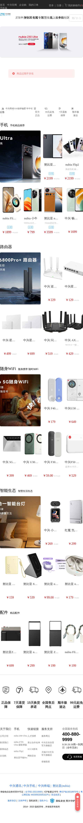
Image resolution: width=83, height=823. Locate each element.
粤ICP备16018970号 (68, 792)
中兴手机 (29, 785)
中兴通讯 (15, 785)
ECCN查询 (32, 749)
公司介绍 (4, 736)
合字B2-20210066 (33, 792)
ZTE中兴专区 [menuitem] (19, 17)
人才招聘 (32, 736)
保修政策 (46, 761)
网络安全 (32, 756)
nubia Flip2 (18, 751)
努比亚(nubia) (61, 785)
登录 (51, 5)
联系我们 (4, 742)
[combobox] (76, 18)
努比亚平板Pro (20, 757)
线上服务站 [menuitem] (53, 17)
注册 (59, 5)
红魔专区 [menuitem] (36, 17)
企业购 (22, 5)
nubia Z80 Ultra (20, 736)
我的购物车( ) (73, 5)
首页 (2, 5)
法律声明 (22, 800)
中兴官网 (12, 5)
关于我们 (5, 728)
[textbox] (76, 18)
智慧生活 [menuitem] (44, 17)
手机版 (3, 8)
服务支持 (47, 728)
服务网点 (46, 736)
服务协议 (12, 800)
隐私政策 (33, 800)
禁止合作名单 (34, 742)
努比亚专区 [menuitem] (27, 17)
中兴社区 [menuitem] (62, 17)
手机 (16, 728)
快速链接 (33, 728)
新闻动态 (4, 749)
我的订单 (33, 5)
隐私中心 (57, 800)
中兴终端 (44, 785)
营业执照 (55, 795)
